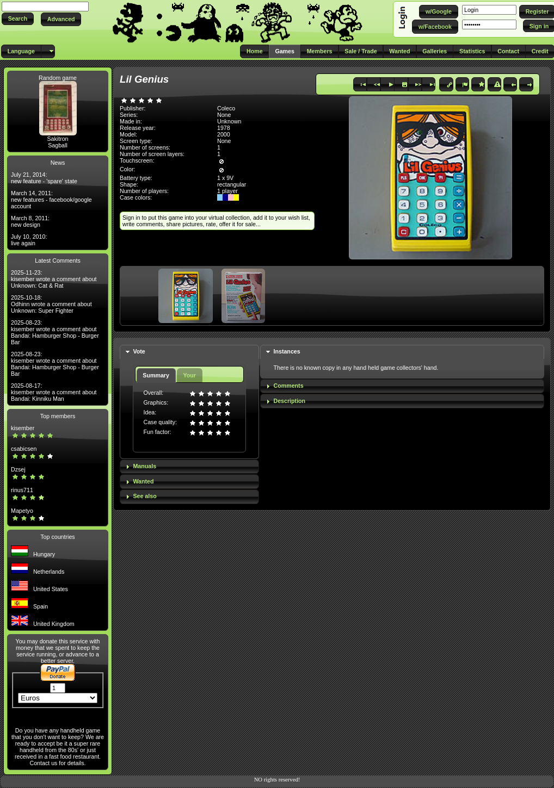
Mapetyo (22, 510)
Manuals (144, 466)
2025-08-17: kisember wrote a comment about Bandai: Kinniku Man (54, 392)
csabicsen (23, 448)
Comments (289, 385)
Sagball (57, 145)
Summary (156, 375)
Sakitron (57, 138)
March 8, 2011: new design (30, 221)
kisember (22, 428)
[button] (18, 19)
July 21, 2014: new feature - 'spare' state (44, 177)
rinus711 (22, 490)
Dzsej (18, 469)
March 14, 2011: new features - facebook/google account (51, 199)
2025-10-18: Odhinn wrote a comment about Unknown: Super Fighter (51, 304)
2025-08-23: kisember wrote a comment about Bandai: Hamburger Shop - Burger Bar (55, 332)
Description (290, 401)
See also (144, 496)
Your (189, 375)
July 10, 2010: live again (29, 239)
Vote (139, 351)
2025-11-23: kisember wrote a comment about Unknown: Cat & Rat (54, 279)
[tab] (189, 352)
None (224, 114)
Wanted (143, 481)
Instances (287, 351)
